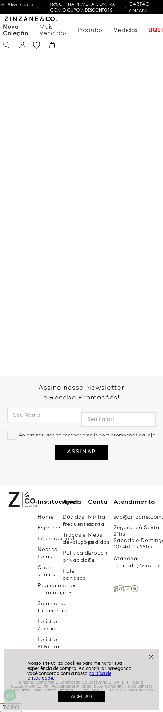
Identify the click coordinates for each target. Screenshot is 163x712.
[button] (37, 7)
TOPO (11, 707)
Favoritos (139, 26)
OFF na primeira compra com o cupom (82, 7)
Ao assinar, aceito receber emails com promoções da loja (87, 435)
